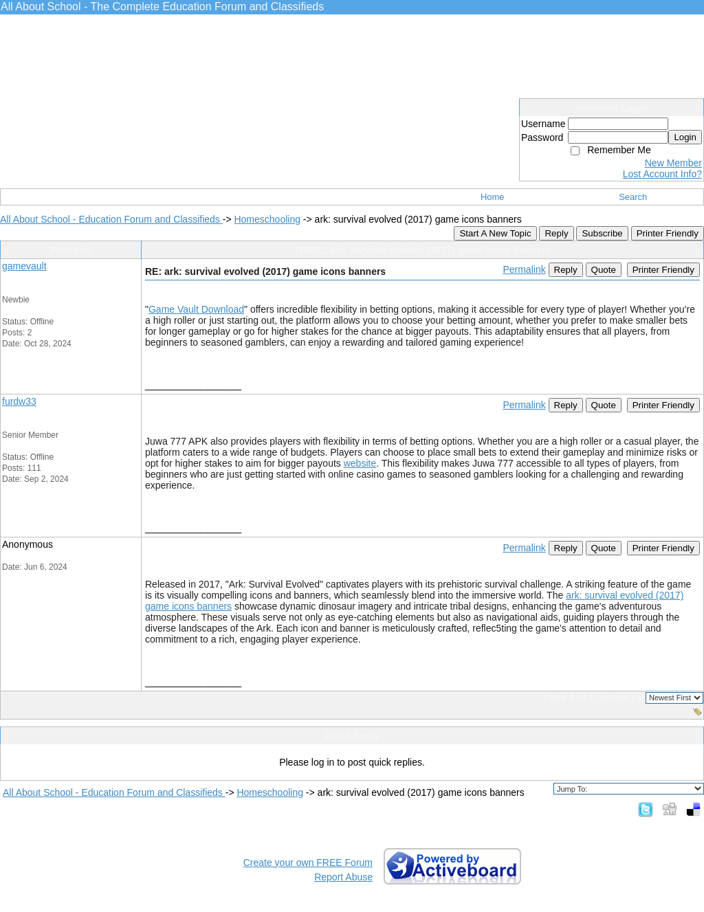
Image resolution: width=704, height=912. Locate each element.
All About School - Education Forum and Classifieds (111, 219)
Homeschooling (267, 219)
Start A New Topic (495, 233)
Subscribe (602, 233)
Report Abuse (343, 876)
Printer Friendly (667, 233)
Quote (603, 270)
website (360, 463)
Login (685, 137)
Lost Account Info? (662, 173)
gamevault (24, 265)
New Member (673, 162)
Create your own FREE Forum (308, 862)
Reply (556, 233)
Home (493, 197)
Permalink (524, 269)
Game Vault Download (196, 309)
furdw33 (19, 401)
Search (633, 197)
